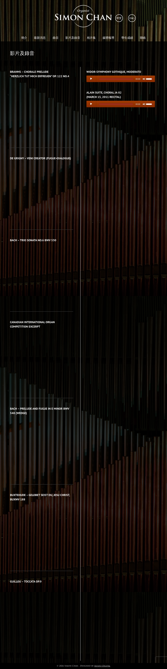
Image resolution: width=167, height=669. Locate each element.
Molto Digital (102, 665)
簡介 (24, 37)
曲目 (56, 37)
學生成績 (127, 37)
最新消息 (40, 37)
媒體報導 (108, 37)
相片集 (91, 37)
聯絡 (143, 37)
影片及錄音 (72, 37)
